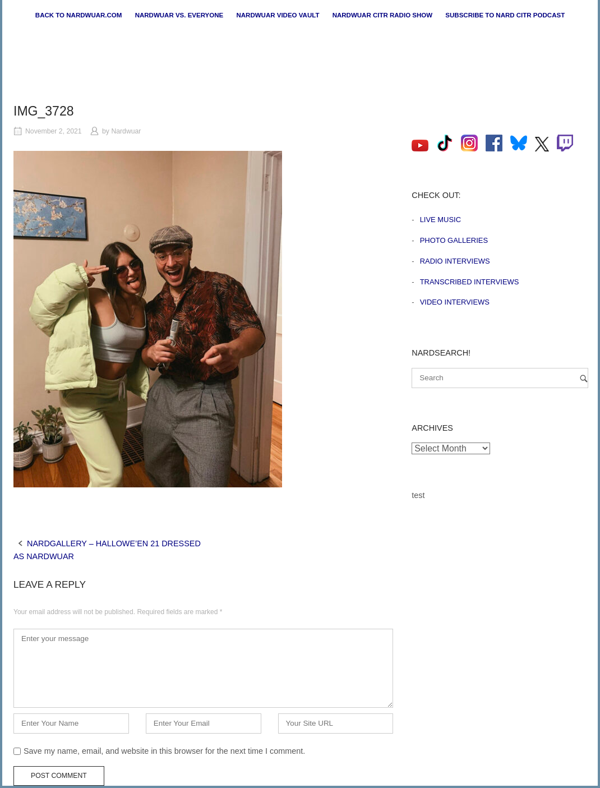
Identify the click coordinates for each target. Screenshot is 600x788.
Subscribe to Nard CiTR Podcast (505, 15)
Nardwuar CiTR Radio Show (382, 15)
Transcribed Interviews (469, 282)
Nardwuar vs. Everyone (179, 15)
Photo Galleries (454, 240)
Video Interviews (455, 302)
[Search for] (500, 378)
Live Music (440, 219)
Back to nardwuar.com (78, 15)
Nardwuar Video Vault (277, 15)
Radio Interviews (455, 261)
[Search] (584, 378)
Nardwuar (126, 131)
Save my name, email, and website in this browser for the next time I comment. (164, 750)
